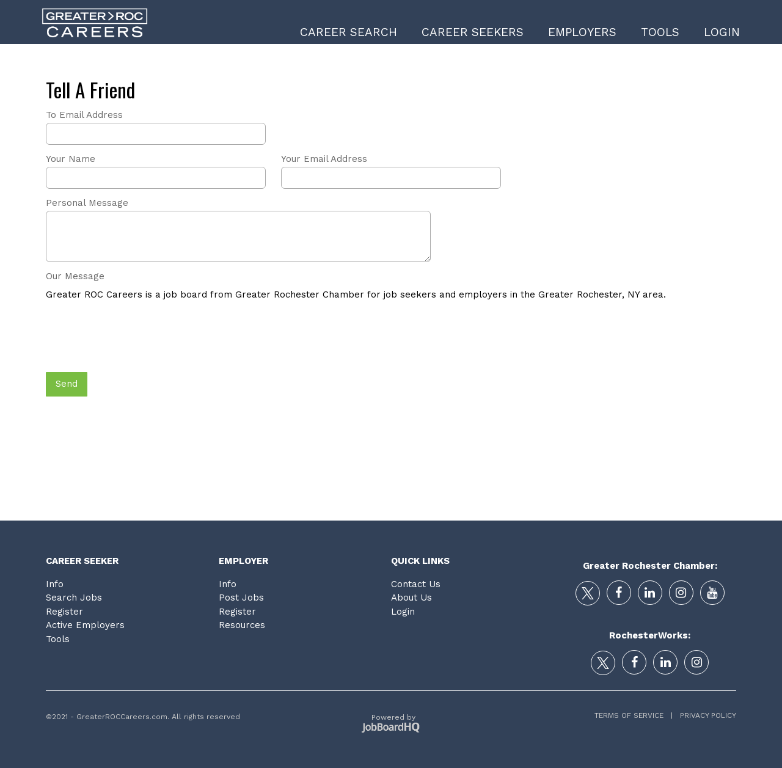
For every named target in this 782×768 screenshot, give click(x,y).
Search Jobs (74, 597)
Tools (660, 32)
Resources (242, 625)
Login (722, 32)
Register (64, 611)
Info (55, 584)
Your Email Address (324, 158)
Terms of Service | (633, 715)
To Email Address (84, 114)
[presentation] (139, 337)
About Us (411, 597)
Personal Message (87, 202)
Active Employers (85, 625)
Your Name (70, 158)
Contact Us (415, 584)
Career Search (348, 32)
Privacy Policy (704, 715)
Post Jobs (241, 597)
